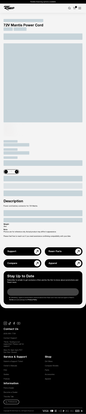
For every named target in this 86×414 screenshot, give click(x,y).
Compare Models (51, 366)
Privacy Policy (32, 300)
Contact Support (10, 338)
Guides (6, 375)
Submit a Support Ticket (13, 362)
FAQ (5, 370)
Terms (11, 300)
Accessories (50, 375)
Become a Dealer (11, 392)
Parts (47, 370)
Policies (7, 379)
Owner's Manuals (10, 366)
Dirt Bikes (49, 362)
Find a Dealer (9, 388)
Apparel (48, 379)
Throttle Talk (9, 397)
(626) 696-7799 (10, 334)
